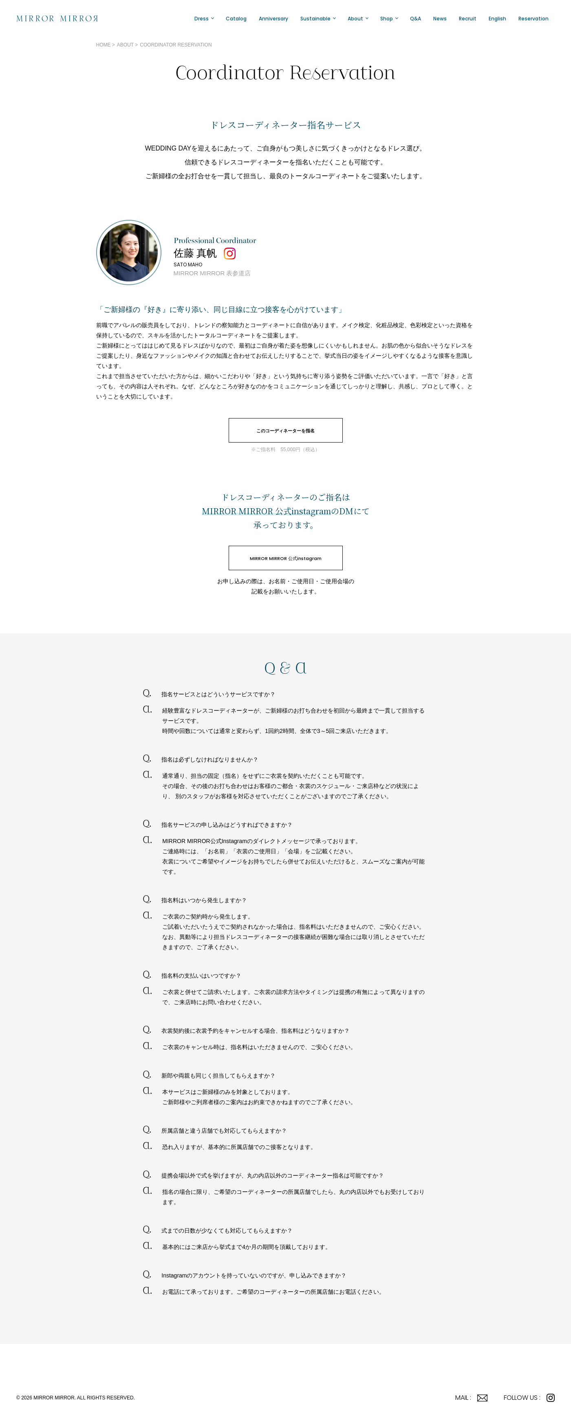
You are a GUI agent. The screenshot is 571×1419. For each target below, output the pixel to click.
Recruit (467, 18)
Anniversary (273, 18)
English (497, 18)
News (440, 18)
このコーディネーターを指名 (285, 430)
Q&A (415, 18)
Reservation (533, 18)
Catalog (236, 18)
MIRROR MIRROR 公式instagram (286, 558)
